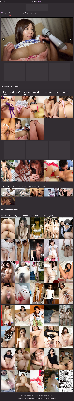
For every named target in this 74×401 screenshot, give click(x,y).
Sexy (37, 1)
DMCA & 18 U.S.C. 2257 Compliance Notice (46, 398)
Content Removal (29, 398)
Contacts (20, 398)
